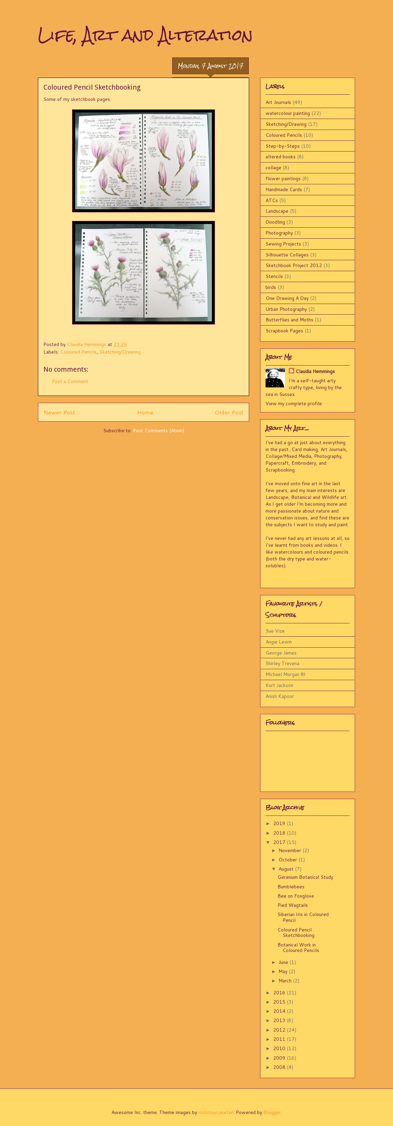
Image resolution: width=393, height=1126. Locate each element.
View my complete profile (294, 403)
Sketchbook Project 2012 (294, 265)
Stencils (274, 276)
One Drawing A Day (287, 298)
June (284, 962)
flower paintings (283, 178)
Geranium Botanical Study (305, 877)
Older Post (229, 412)
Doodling (275, 221)
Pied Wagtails (292, 905)
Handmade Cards (284, 189)
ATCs (272, 200)
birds (271, 287)
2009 (280, 1058)
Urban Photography (286, 309)
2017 (280, 842)
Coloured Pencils (78, 351)
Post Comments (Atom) (158, 430)
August (287, 868)
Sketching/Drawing (119, 351)
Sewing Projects (283, 243)
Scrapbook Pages (284, 330)
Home (145, 412)
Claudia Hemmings (315, 371)
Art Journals (278, 102)
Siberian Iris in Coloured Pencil (303, 917)
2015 (280, 1001)
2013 (280, 1020)
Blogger (272, 1112)
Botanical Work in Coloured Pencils (298, 947)
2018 (280, 833)
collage (273, 167)
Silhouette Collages (287, 254)
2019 (280, 823)
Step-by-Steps (283, 146)
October (288, 859)
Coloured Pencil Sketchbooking (295, 932)
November (290, 850)
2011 (280, 1039)
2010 (280, 1048)
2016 (280, 992)
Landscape (277, 211)
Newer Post (59, 412)
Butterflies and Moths (289, 319)
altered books (281, 156)
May (284, 971)
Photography (279, 232)
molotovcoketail (216, 1112)
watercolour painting (288, 113)
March (286, 980)
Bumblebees (290, 886)
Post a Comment (70, 381)
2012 (280, 1029)
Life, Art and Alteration (145, 35)
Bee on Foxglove (295, 895)
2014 (280, 1011)
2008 (280, 1067)
